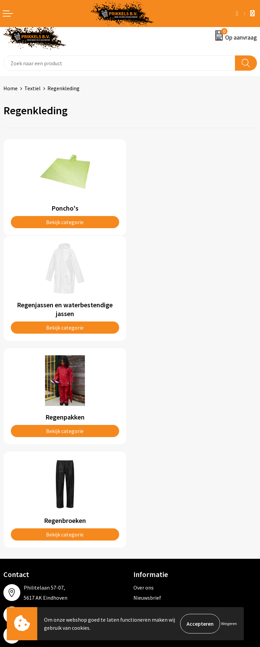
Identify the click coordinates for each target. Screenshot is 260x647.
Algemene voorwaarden (160, 491)
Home (10, 88)
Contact (12, 491)
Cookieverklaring (153, 502)
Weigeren (229, 623)
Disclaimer (145, 522)
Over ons (143, 387)
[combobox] (119, 63)
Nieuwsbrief (147, 397)
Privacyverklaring (153, 512)
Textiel (32, 88)
